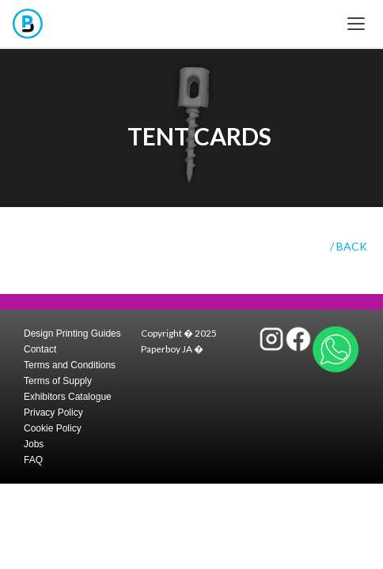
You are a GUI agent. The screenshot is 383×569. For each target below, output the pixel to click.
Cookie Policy (53, 428)
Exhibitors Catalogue (68, 396)
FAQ (33, 459)
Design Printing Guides (72, 333)
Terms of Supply (58, 380)
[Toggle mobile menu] (356, 23)
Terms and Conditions (70, 365)
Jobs (34, 444)
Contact (40, 349)
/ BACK (348, 246)
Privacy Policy (53, 412)
